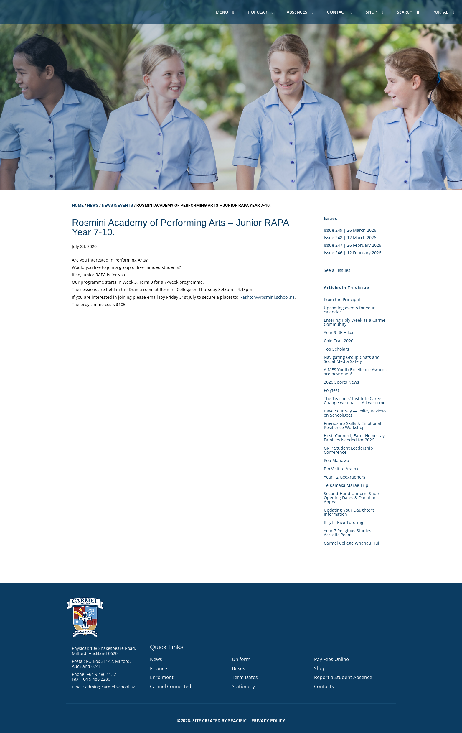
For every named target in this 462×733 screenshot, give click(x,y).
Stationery (243, 686)
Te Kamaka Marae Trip (346, 485)
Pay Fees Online (331, 659)
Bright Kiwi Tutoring (343, 522)
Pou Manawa (336, 460)
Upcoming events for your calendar (349, 310)
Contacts (324, 686)
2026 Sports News (341, 382)
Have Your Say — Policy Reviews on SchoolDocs (355, 413)
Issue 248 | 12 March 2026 (350, 237)
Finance (158, 668)
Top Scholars (336, 349)
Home (78, 205)
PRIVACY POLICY (268, 720)
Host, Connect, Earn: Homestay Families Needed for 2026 (354, 438)
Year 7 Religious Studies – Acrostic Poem (349, 533)
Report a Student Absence (343, 677)
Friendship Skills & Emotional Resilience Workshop (352, 425)
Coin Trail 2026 (338, 341)
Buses (238, 668)
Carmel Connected (170, 686)
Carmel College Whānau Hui (351, 543)
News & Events (117, 205)
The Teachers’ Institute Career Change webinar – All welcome (354, 400)
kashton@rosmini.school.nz (267, 297)
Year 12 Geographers (344, 477)
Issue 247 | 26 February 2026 (352, 245)
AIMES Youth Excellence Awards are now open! (355, 372)
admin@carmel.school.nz (110, 687)
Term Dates (245, 677)
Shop (320, 668)
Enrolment (162, 677)
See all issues (337, 270)
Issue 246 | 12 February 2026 (352, 252)
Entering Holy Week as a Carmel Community (355, 322)
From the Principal (342, 299)
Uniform (241, 659)
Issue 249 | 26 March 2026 (350, 230)
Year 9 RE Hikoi (338, 332)
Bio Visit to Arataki (341, 468)
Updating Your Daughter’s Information (349, 512)
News (92, 205)
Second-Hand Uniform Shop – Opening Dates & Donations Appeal (353, 497)
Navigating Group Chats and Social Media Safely (352, 359)
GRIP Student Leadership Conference (348, 450)
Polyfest (332, 390)
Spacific (237, 720)
